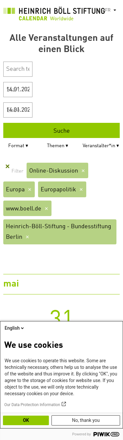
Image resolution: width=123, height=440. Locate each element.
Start (13, 90)
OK (26, 420)
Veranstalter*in (99, 146)
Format (16, 146)
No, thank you (86, 420)
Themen (55, 146)
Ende (13, 110)
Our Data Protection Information (32, 404)
